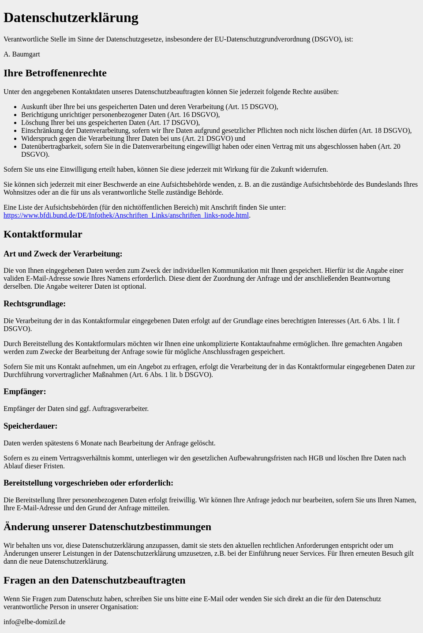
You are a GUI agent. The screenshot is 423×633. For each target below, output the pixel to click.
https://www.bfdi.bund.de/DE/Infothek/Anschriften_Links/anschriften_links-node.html (126, 215)
